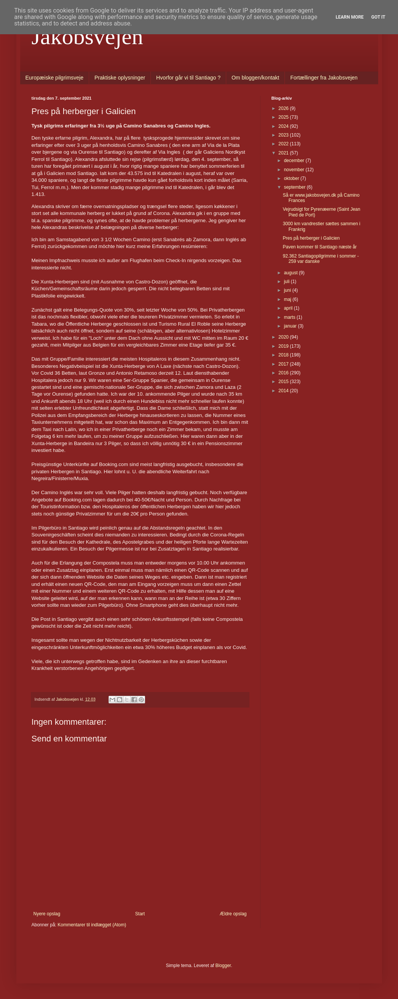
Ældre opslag (233, 913)
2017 (284, 364)
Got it (378, 17)
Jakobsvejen (87, 36)
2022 (284, 143)
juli (287, 281)
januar (291, 326)
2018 (284, 355)
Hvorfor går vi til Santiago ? (188, 78)
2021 (284, 153)
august (291, 272)
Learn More (350, 17)
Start (140, 913)
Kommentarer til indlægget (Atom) (92, 924)
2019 (284, 346)
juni (288, 290)
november (294, 169)
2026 (284, 108)
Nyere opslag (47, 913)
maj (288, 299)
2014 (284, 390)
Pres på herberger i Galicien (311, 238)
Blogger (223, 965)
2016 (284, 372)
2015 (284, 381)
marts (290, 317)
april (289, 308)
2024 (284, 126)
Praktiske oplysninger (119, 78)
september (295, 187)
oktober (292, 178)
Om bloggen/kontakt (255, 78)
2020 (284, 337)
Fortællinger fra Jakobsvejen (324, 78)
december (294, 160)
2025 (284, 117)
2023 (284, 135)
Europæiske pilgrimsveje (55, 78)
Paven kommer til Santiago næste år (319, 247)
